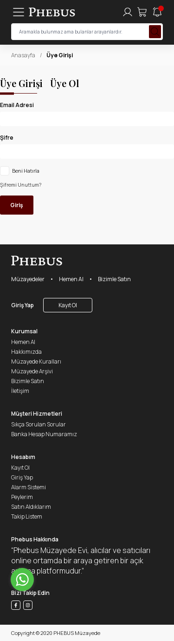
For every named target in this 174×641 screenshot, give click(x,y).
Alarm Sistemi (28, 487)
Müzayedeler (28, 279)
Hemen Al (71, 279)
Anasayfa (23, 55)
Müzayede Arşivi (32, 371)
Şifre (6, 138)
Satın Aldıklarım (31, 507)
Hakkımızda (26, 352)
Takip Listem (26, 516)
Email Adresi (17, 105)
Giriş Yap (22, 305)
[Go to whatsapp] (22, 579)
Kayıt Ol (67, 305)
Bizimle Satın (114, 279)
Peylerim (22, 497)
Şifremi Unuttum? (20, 184)
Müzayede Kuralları (36, 361)
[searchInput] (87, 31)
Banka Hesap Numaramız (44, 434)
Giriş (16, 205)
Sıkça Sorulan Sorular (38, 424)
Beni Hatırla (25, 171)
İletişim (20, 391)
